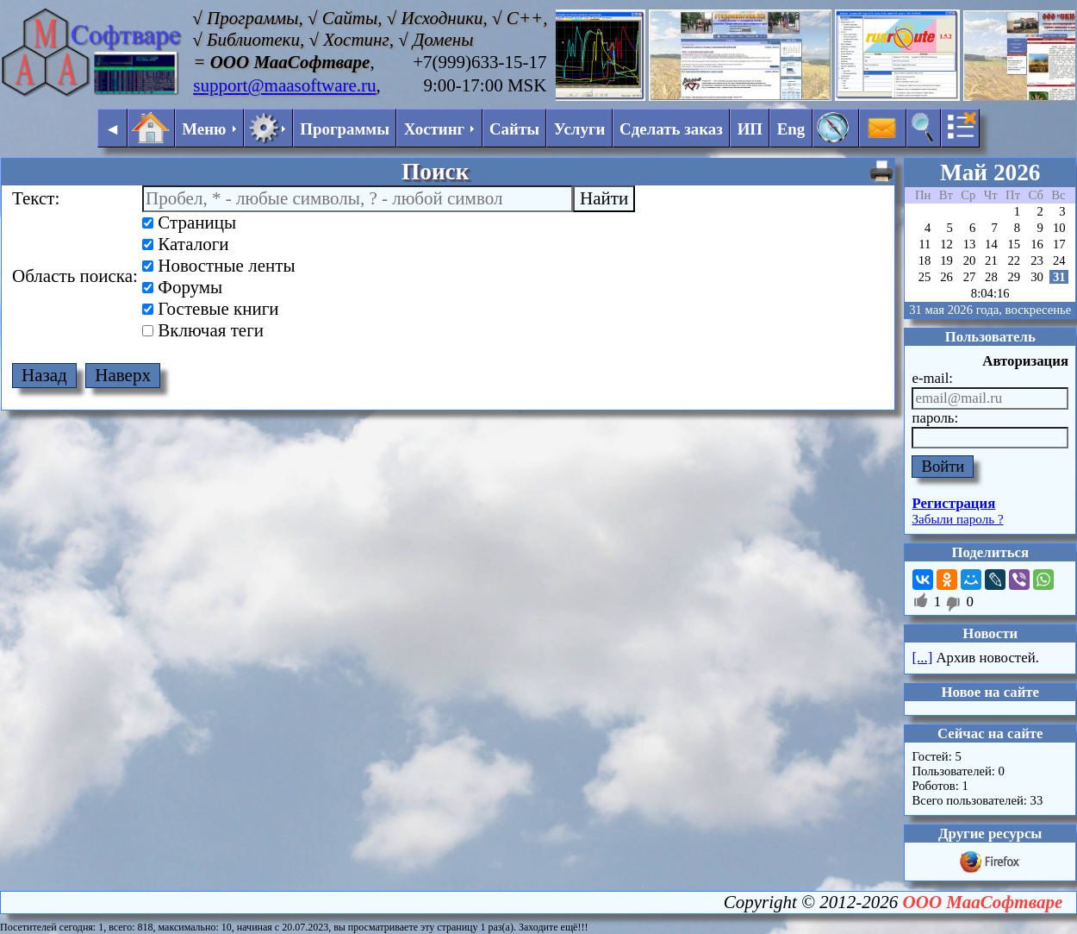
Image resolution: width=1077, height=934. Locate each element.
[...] (922, 657)
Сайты (514, 129)
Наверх (123, 375)
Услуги (580, 129)
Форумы (182, 287)
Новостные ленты (218, 265)
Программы (344, 129)
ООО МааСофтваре (983, 902)
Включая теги (203, 330)
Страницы (189, 222)
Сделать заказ (671, 129)
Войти (942, 466)
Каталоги (185, 244)
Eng (791, 129)
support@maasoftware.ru (284, 85)
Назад (44, 375)
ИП (750, 129)
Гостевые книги (210, 308)
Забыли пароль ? (957, 519)
